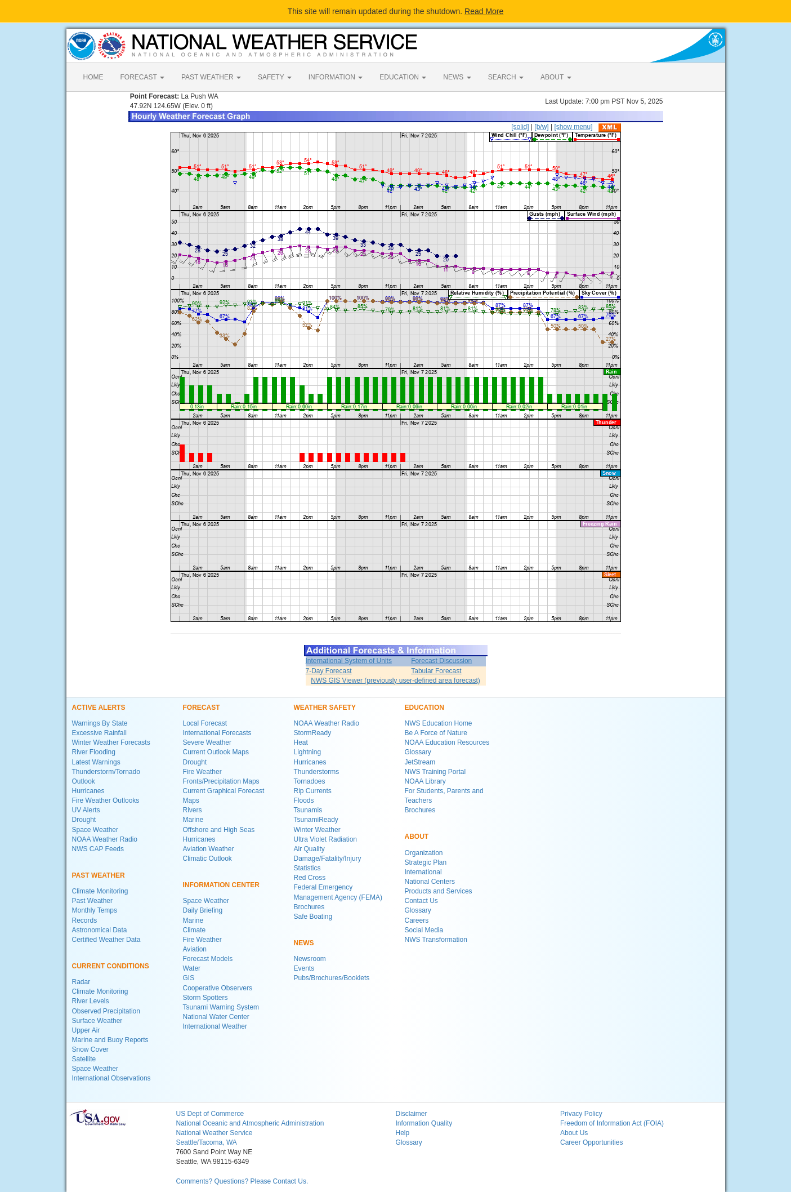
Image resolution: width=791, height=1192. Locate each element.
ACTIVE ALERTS (99, 707)
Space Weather (95, 830)
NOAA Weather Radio (105, 839)
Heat (301, 742)
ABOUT (555, 77)
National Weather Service (214, 1133)
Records (84, 920)
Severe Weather (207, 742)
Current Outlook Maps (216, 752)
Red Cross (310, 878)
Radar (81, 982)
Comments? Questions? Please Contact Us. (242, 1181)
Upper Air (86, 1030)
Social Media (424, 930)
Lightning (307, 752)
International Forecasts (217, 733)
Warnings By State (100, 723)
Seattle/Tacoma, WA (206, 1142)
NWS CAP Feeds (98, 849)
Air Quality (309, 849)
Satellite (84, 1059)
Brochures (309, 907)
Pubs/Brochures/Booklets (332, 978)
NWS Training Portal (435, 772)
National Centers (430, 882)
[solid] (520, 127)
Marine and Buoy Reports (110, 1040)
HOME (93, 77)
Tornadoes (309, 781)
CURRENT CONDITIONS (110, 966)
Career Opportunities (591, 1142)
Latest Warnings (96, 762)
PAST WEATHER (211, 77)
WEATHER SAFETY (325, 707)
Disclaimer (411, 1114)
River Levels (90, 1001)
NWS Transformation (436, 940)
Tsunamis (308, 810)
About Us (574, 1133)
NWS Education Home (438, 723)
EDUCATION (402, 77)
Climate (194, 930)
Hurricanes (88, 791)
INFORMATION (336, 77)
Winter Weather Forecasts (111, 742)
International (423, 872)
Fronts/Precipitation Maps (221, 781)
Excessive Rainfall (99, 733)
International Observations (111, 1078)
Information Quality (424, 1123)
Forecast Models (208, 959)
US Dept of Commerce (210, 1114)
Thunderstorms (316, 772)
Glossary (418, 752)
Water (192, 968)
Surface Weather (97, 1021)
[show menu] (573, 127)
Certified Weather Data (106, 940)
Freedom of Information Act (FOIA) (612, 1123)
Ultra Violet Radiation (325, 839)
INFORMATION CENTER (221, 885)
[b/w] (541, 127)
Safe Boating (313, 916)
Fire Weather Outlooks (106, 800)
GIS (189, 978)
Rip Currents (313, 791)
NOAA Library (425, 781)
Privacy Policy (581, 1114)
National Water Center (216, 1017)
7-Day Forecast (329, 671)
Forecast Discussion (441, 661)
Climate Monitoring (100, 891)
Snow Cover (90, 1049)
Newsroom (310, 959)
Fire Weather (202, 772)
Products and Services (438, 891)
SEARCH (506, 77)
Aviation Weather (208, 849)
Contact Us (421, 901)
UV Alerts (86, 810)
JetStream (420, 762)
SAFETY (275, 77)
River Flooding (93, 752)
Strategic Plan (426, 862)
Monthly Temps (94, 910)
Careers (417, 920)
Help (403, 1133)
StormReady (313, 733)
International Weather (215, 1026)
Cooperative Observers (217, 988)
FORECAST (142, 77)
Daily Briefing (203, 910)
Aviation (195, 949)
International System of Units (349, 661)
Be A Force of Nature (436, 733)
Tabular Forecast (436, 671)
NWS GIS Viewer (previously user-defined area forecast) (395, 680)
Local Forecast (205, 723)
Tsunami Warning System (221, 1007)
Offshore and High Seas (219, 830)
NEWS (457, 77)
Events (304, 968)
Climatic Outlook (207, 858)
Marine (193, 820)
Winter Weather (317, 830)
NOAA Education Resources (447, 742)
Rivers (192, 810)
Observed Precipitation (106, 1011)
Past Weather (92, 901)
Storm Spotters (205, 998)
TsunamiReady (316, 820)
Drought (84, 820)
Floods (304, 800)
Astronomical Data (99, 930)
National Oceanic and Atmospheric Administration (250, 1123)
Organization (424, 853)
